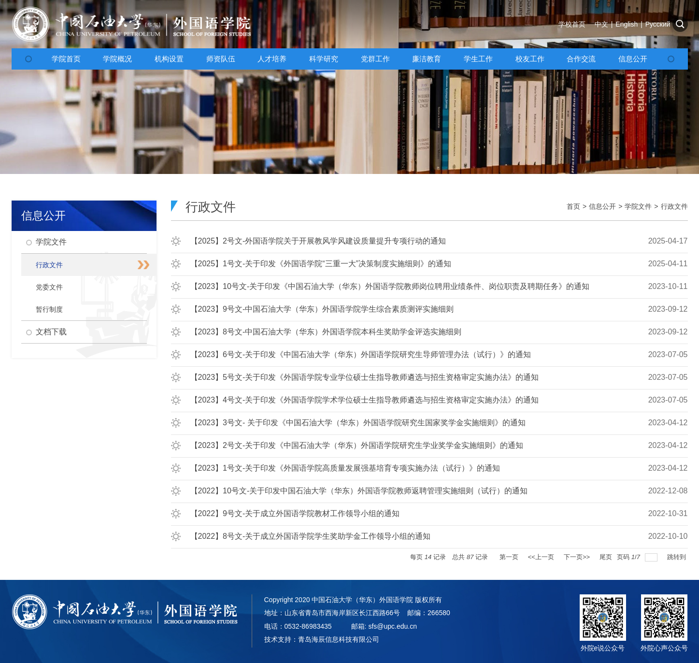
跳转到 (677, 557)
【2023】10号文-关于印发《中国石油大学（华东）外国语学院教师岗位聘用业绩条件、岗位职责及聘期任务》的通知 (390, 286)
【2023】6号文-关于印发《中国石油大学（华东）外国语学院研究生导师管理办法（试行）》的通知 (360, 354)
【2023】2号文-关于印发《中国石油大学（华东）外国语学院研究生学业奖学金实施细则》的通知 (357, 445)
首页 (573, 206)
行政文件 (674, 206)
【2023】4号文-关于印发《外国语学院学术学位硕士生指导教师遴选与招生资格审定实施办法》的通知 (364, 400)
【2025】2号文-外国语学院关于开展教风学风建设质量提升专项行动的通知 (318, 241)
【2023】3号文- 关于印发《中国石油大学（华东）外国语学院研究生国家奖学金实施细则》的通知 (358, 422)
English (626, 24)
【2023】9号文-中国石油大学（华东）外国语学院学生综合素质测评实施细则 (322, 309)
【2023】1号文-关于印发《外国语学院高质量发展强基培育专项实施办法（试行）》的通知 (345, 468)
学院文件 (638, 206)
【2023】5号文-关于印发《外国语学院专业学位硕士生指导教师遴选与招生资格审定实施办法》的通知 (364, 377)
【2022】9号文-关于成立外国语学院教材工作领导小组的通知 (295, 513)
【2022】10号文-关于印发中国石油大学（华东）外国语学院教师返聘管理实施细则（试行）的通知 (359, 491)
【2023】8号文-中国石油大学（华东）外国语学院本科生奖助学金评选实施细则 (326, 332)
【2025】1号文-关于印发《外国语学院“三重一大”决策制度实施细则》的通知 (320, 263)
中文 (601, 24)
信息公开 (602, 206)
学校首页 (571, 24)
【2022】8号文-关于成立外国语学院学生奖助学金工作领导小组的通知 (310, 536)
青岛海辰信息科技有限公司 (338, 639)
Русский (657, 24)
